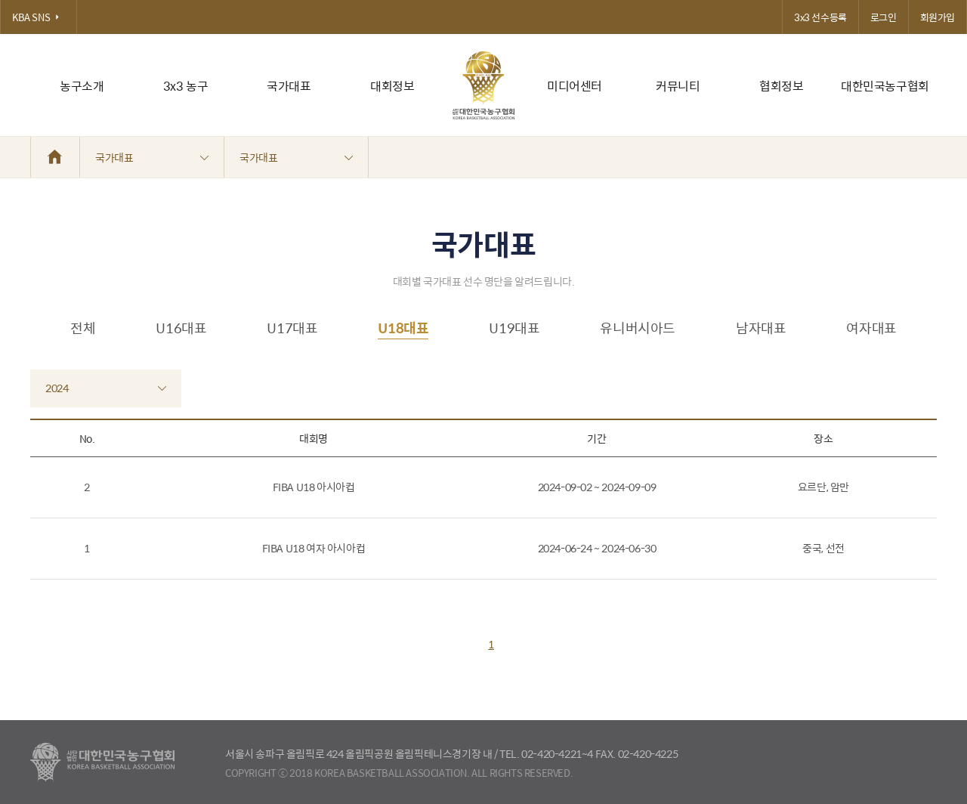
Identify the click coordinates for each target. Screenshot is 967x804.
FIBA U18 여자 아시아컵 (314, 548)
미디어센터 (574, 85)
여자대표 (871, 327)
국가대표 (288, 85)
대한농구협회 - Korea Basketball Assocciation (102, 762)
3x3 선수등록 (820, 17)
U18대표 (403, 327)
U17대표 (292, 327)
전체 (82, 327)
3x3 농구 (186, 85)
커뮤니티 (678, 85)
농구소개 (81, 85)
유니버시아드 (637, 327)
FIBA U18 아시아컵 (314, 486)
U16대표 (181, 327)
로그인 (883, 17)
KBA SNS (38, 17)
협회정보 (781, 85)
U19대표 (514, 327)
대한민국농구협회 (885, 85)
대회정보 (392, 85)
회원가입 (937, 17)
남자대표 (761, 327)
